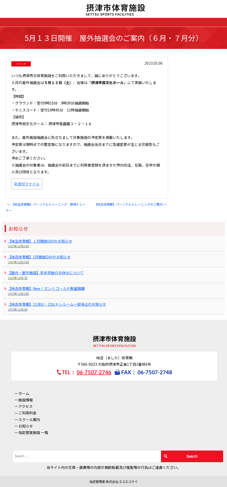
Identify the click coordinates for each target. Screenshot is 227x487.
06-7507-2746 (94, 372)
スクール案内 (29, 419)
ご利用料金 (27, 412)
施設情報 (25, 399)
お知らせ (25, 426)
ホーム (23, 393)
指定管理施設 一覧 (33, 432)
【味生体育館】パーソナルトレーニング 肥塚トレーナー (46, 207)
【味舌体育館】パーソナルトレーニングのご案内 (130, 204)
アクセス (25, 406)
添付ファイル (26, 183)
